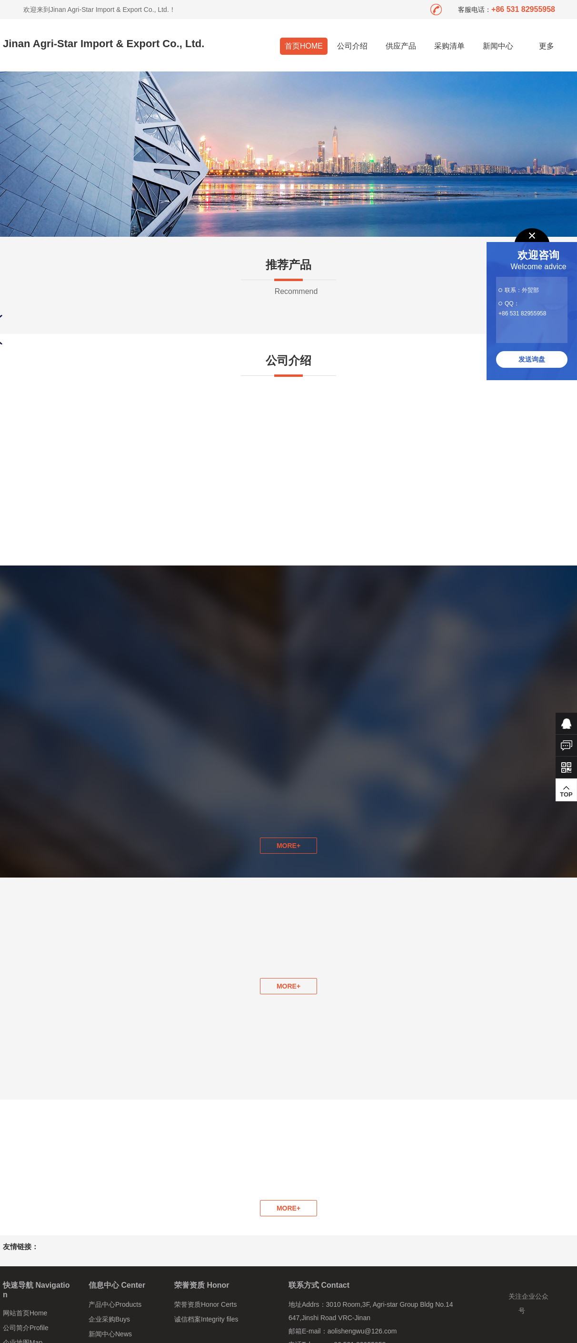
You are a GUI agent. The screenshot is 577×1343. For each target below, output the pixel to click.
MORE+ (288, 986)
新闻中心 (498, 46)
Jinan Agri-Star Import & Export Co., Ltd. (103, 44)
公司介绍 (352, 46)
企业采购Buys (109, 1319)
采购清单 (449, 46)
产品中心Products (115, 1304)
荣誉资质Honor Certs (205, 1304)
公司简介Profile (26, 1328)
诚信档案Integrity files (206, 1319)
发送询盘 (531, 359)
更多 (547, 46)
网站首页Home (25, 1313)
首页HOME (304, 46)
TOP (566, 791)
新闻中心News (110, 1334)
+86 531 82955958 (522, 313)
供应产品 (401, 46)
